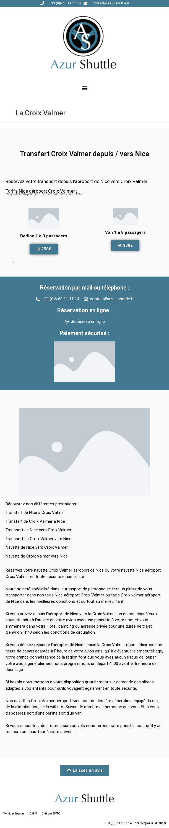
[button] (84, 87)
